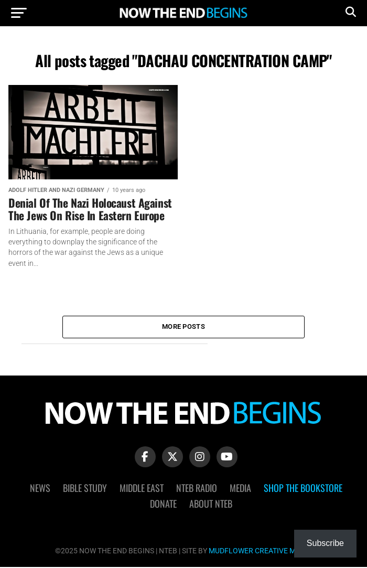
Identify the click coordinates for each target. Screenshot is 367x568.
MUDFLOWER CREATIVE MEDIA (260, 551)
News (40, 488)
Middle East (142, 488)
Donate (163, 504)
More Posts (183, 327)
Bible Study (85, 488)
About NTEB (210, 504)
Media (240, 488)
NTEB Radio (196, 488)
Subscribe (325, 543)
